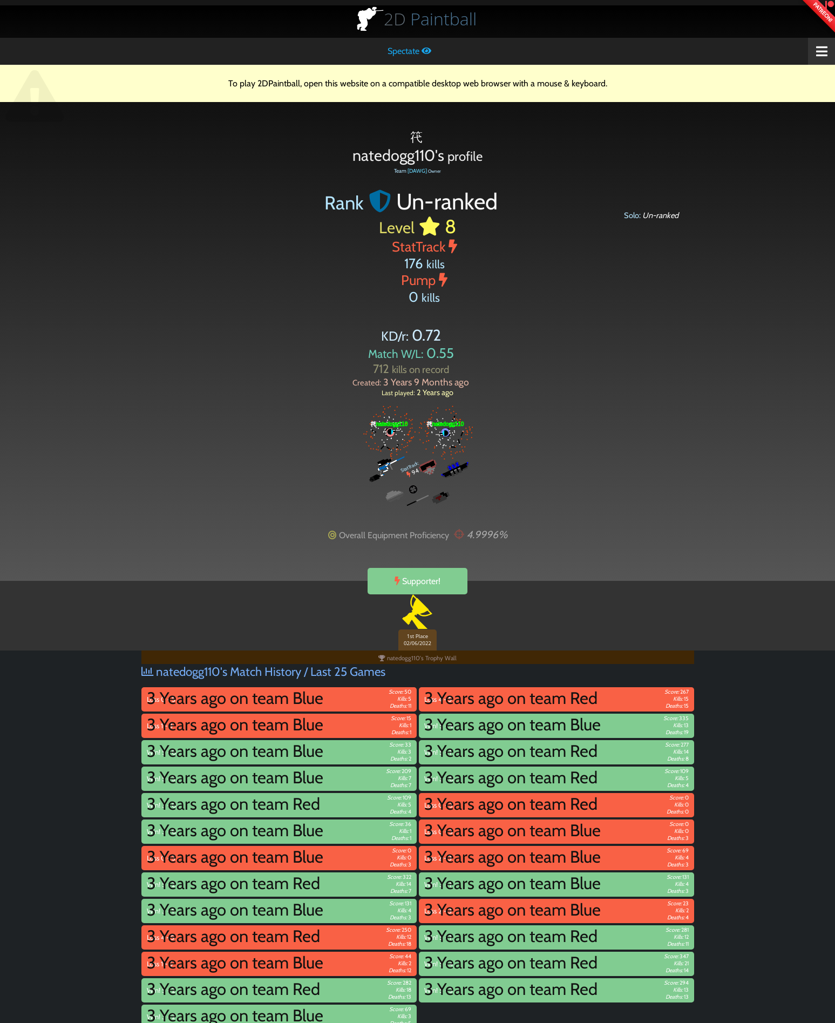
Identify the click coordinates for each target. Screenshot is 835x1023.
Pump (424, 280)
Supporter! (417, 581)
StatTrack (424, 246)
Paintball (430, 18)
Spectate (409, 51)
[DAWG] (417, 170)
